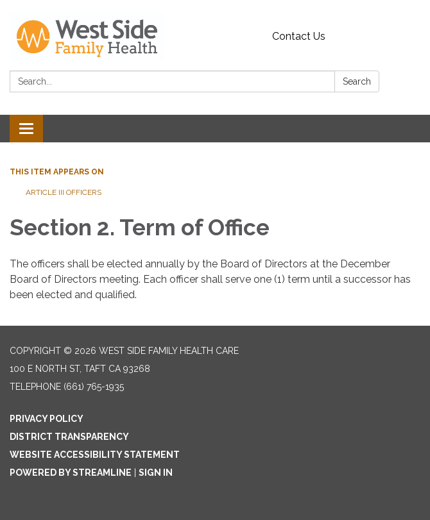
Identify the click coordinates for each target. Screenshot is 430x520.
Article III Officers (64, 192)
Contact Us (298, 36)
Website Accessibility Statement (95, 454)
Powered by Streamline (71, 472)
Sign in (156, 472)
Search (357, 81)
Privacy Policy (46, 419)
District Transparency (69, 437)
